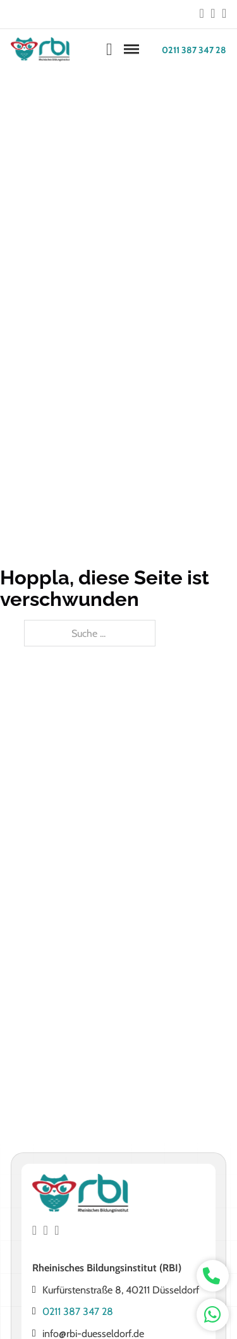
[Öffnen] (131, 50)
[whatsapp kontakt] (213, 1276)
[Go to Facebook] (202, 14)
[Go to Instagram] (212, 14)
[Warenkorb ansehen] (109, 49)
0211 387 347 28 (194, 50)
